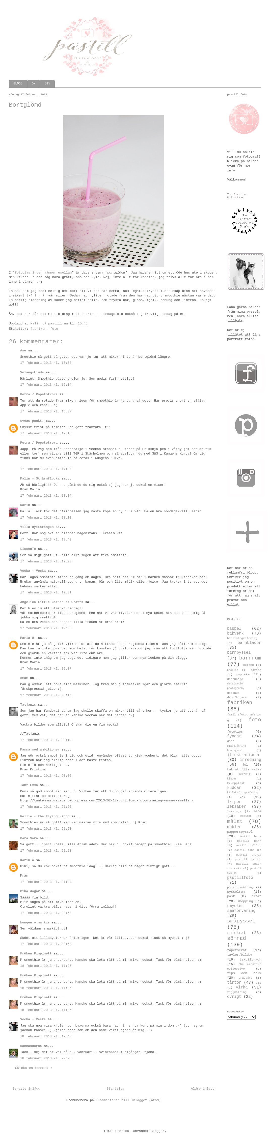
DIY (47, 83)
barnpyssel (239, 652)
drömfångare (237, 697)
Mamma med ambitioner (40, 750)
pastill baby (249, 836)
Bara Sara (29, 838)
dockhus (233, 693)
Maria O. (28, 638)
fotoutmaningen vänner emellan (43, 273)
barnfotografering (242, 638)
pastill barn (249, 841)
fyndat (234, 736)
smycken (235, 906)
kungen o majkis (35, 922)
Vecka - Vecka (33, 571)
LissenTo (28, 549)
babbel (234, 628)
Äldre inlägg (202, 1089)
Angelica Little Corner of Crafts (51, 602)
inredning (250, 760)
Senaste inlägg (26, 1089)
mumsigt (246, 816)
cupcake (243, 674)
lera (257, 811)
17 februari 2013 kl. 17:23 (45, 469)
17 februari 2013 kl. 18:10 (45, 518)
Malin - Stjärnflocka (40, 479)
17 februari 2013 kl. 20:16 (45, 695)
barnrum (250, 658)
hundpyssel (235, 750)
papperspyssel (240, 832)
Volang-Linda (32, 372)
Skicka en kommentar (33, 1068)
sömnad (236, 938)
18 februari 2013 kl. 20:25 (45, 1058)
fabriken (38, 329)
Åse (23, 350)
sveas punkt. (32, 421)
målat (235, 821)
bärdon (256, 670)
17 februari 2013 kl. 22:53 (45, 913)
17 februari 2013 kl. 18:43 (45, 540)
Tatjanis (28, 705)
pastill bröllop (247, 845)
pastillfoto (240, 878)
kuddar (234, 788)
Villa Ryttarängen (37, 527)
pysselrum (236, 892)
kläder (231, 778)
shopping (245, 901)
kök (242, 797)
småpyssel (241, 921)
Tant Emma (29, 785)
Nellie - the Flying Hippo (44, 816)
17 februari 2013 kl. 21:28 (45, 851)
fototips (235, 732)
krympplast (236, 783)
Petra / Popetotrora (39, 394)
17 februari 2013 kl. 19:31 (45, 592)
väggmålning (237, 992)
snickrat (236, 933)
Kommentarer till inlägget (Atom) (129, 1100)
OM (33, 83)
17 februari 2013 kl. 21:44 (45, 882)
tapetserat (237, 950)
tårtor (234, 982)
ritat (256, 896)
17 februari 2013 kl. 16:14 (45, 385)
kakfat (233, 769)
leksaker (236, 806)
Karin (25, 505)
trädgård (245, 978)
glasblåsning (236, 745)
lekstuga (234, 811)
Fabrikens (90, 314)
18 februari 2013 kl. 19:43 (45, 1036)
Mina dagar (30, 891)
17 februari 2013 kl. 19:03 (45, 561)
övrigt (234, 997)
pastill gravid (248, 854)
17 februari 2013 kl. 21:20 (45, 807)
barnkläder (249, 643)
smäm (24, 678)
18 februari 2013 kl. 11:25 (45, 966)
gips (230, 741)
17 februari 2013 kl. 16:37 (45, 411)
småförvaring (241, 911)
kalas (256, 769)
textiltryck (250, 960)
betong (248, 665)
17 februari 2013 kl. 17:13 (45, 433)
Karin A (27, 860)
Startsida (115, 1089)
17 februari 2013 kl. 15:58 (45, 363)
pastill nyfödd (248, 859)
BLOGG (17, 83)
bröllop (232, 670)
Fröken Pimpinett (36, 953)
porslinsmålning (240, 887)
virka (242, 987)
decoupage (235, 679)
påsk (231, 896)
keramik (244, 774)
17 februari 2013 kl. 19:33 (45, 628)
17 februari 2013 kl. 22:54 (45, 944)
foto (54, 329)
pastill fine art (248, 850)
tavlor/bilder (240, 955)
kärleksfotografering (243, 792)
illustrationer (243, 755)
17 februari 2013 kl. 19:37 (45, 669)
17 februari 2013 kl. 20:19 (45, 740)
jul (245, 765)
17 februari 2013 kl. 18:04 (45, 496)
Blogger (158, 1131)
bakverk (235, 633)
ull (258, 983)
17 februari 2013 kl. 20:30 (45, 776)
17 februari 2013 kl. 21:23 (45, 829)
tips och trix (244, 973)
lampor (234, 802)
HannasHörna (31, 1046)
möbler (234, 827)
